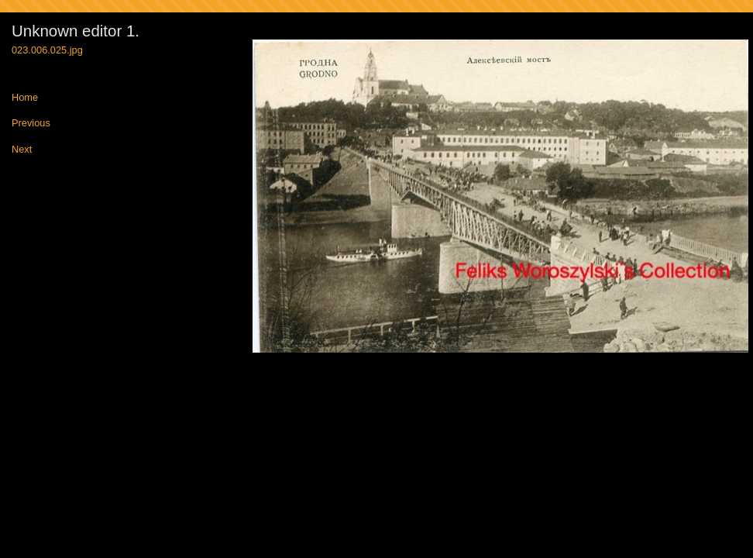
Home (25, 98)
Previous (31, 124)
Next (22, 150)
